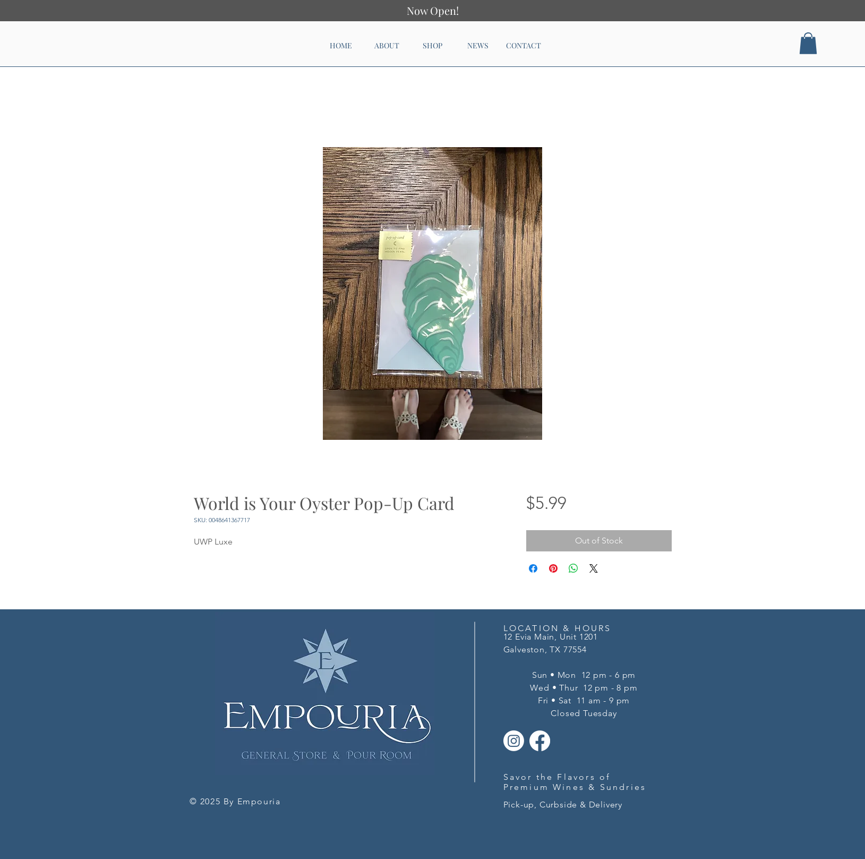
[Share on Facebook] (533, 568)
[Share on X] (593, 568)
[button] (808, 43)
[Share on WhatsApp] (573, 568)
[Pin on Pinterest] (553, 568)
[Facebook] (539, 740)
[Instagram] (513, 740)
